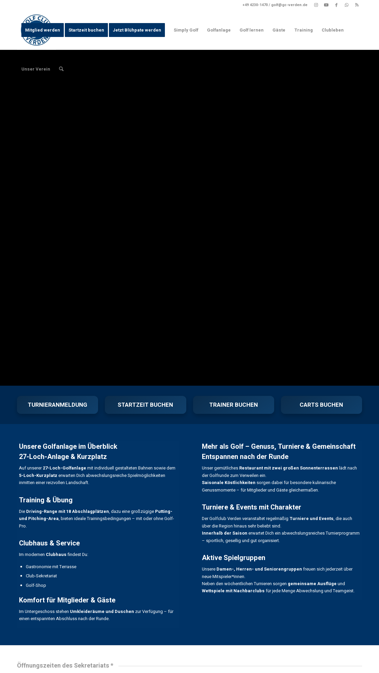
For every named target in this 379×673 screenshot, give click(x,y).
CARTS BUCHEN (321, 405)
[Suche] (61, 69)
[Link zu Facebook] (336, 5)
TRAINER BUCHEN (233, 405)
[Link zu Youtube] (326, 5)
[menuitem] (42, 30)
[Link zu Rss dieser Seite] (357, 5)
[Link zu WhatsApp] (347, 5)
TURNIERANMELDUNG (57, 405)
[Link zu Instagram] (316, 5)
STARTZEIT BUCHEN (145, 405)
